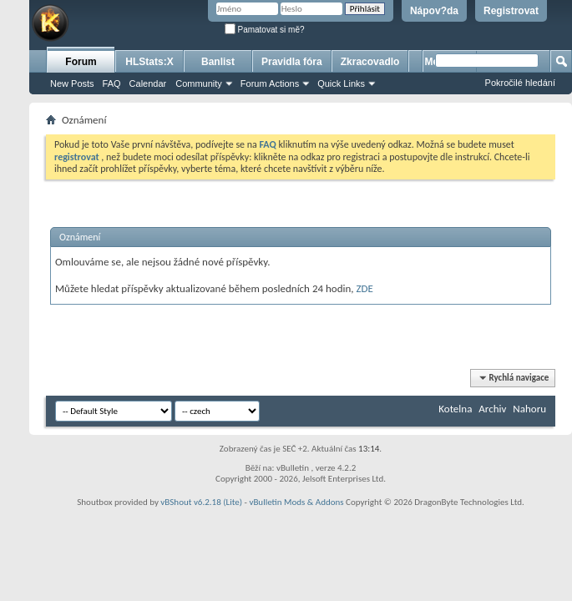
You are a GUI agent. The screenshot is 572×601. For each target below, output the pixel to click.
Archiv (492, 408)
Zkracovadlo (370, 62)
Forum (80, 62)
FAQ (112, 83)
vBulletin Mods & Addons (296, 502)
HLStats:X (149, 62)
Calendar (148, 83)
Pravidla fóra (291, 62)
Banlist (218, 62)
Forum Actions (269, 83)
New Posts (72, 83)
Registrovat (511, 11)
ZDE (365, 288)
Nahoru (529, 408)
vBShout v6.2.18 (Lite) (201, 502)
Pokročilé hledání (520, 83)
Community (198, 83)
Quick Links (341, 83)
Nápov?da (434, 11)
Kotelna (455, 408)
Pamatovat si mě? (265, 29)
